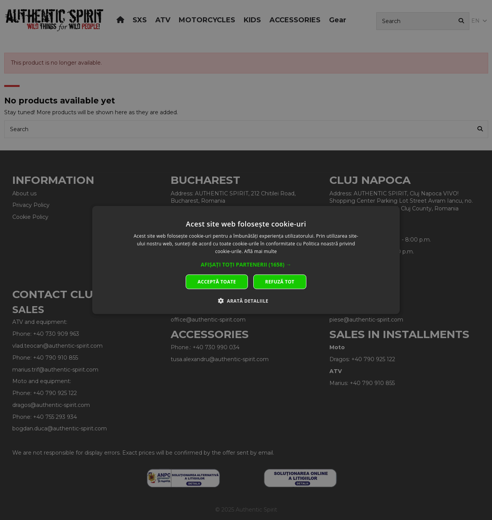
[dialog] (246, 260)
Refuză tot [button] (279, 281)
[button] (246, 264)
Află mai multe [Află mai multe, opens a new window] (260, 251)
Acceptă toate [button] (217, 281)
